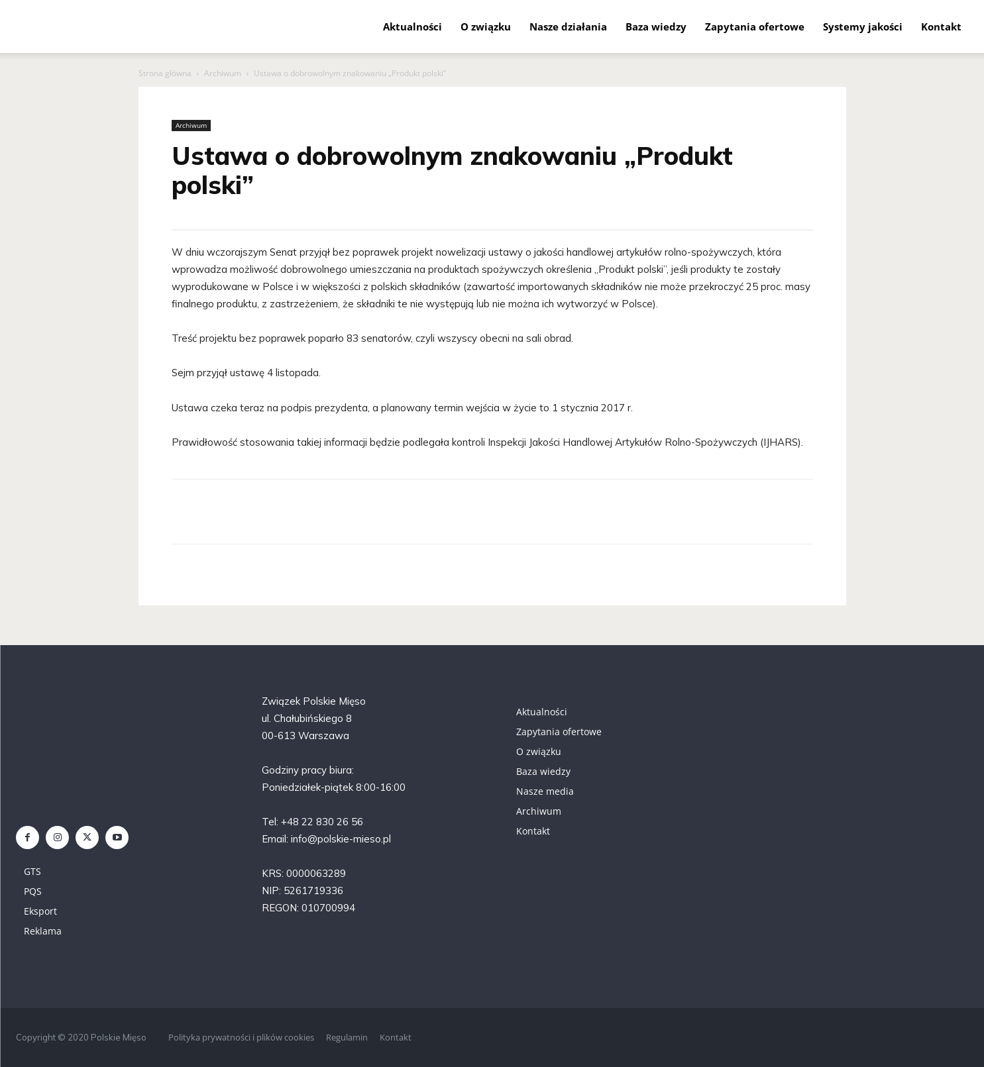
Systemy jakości (862, 26)
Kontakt (941, 26)
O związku (486, 26)
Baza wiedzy (656, 26)
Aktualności (412, 26)
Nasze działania (568, 26)
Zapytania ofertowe (754, 26)
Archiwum (222, 73)
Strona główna (164, 73)
